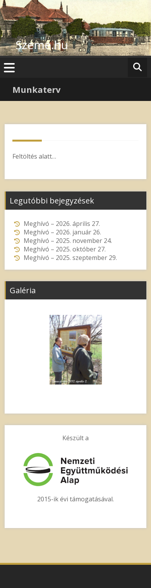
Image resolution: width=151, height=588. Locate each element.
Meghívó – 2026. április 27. (62, 223)
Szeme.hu (41, 45)
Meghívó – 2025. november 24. (68, 240)
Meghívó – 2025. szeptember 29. (70, 257)
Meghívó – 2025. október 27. (65, 249)
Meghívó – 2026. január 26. (62, 232)
